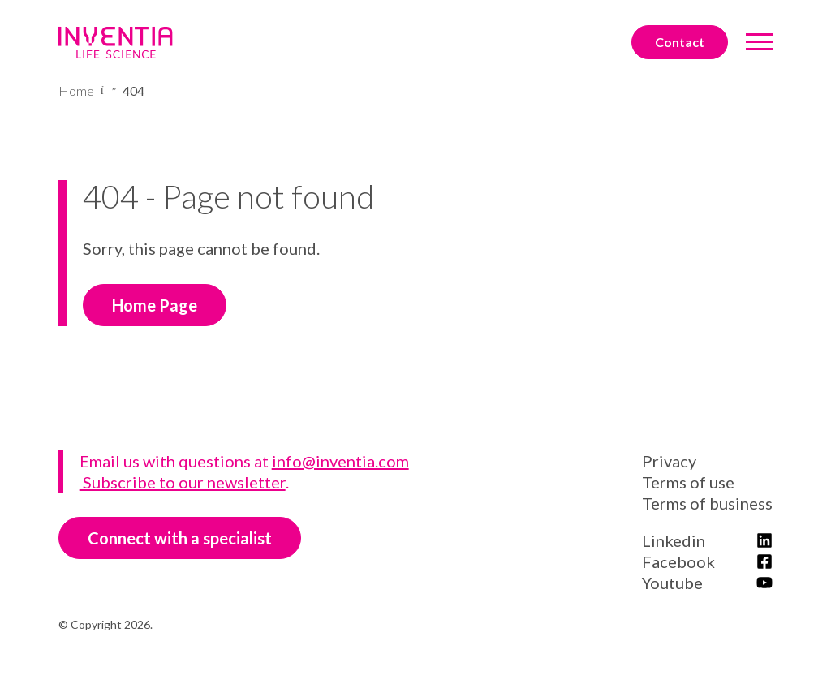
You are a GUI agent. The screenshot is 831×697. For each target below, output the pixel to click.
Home (76, 90)
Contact (679, 41)
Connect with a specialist (180, 538)
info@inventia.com (340, 461)
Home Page (154, 305)
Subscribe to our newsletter (183, 482)
